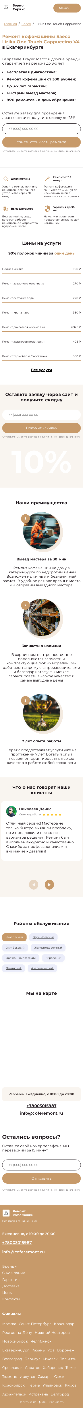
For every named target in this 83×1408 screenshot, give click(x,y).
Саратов (32, 1368)
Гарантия (11, 1280)
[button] (49, 885)
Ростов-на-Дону (17, 1332)
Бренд (9, 1266)
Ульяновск (52, 1385)
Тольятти (68, 1359)
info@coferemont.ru (41, 1113)
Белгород (60, 1394)
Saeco (26, 24)
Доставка (10, 1286)
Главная (10, 24)
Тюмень (9, 1376)
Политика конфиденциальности (41, 1402)
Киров (71, 1385)
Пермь (33, 1385)
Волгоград (12, 1359)
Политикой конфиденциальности (60, 150)
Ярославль (12, 1368)
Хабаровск (53, 1368)
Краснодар (64, 1324)
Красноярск (13, 1385)
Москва (9, 1324)
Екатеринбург (15, 1350)
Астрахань (38, 1394)
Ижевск (50, 1359)
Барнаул (33, 1359)
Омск (59, 1376)
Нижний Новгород (52, 1332)
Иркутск (27, 1376)
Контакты (11, 1299)
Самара (45, 1376)
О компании (13, 1273)
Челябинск (41, 1341)
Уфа (50, 1350)
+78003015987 (41, 1106)
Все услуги (41, 370)
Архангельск (14, 1394)
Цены (7, 1292)
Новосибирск (15, 1341)
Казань (38, 1350)
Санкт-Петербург (35, 1324)
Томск (71, 1368)
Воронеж (65, 1350)
